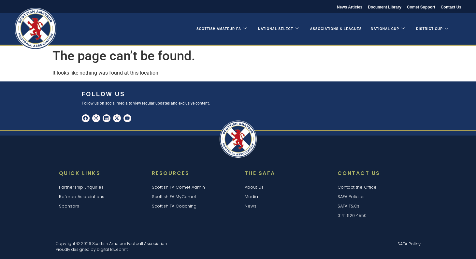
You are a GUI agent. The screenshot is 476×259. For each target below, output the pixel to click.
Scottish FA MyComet (174, 197)
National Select (278, 29)
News (250, 206)
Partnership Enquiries (81, 187)
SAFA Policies (351, 197)
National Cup (388, 29)
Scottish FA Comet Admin (178, 187)
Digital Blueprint (112, 249)
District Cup (432, 29)
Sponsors (69, 206)
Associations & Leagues (336, 29)
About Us (254, 187)
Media (251, 197)
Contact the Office (357, 187)
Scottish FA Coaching (174, 206)
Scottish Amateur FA (221, 29)
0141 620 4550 (352, 215)
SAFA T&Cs (348, 206)
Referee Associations (81, 197)
